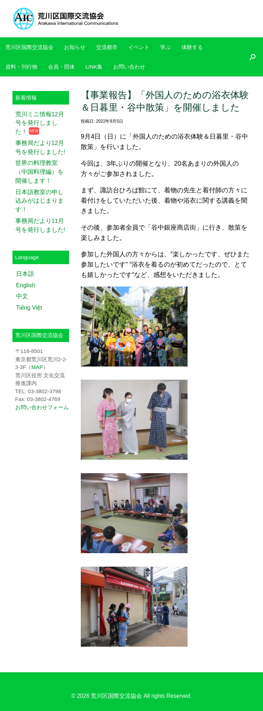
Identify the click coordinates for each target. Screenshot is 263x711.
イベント (138, 47)
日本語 (25, 274)
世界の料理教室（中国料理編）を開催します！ (39, 172)
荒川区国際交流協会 (29, 47)
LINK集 (93, 67)
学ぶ (165, 47)
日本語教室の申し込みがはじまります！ (39, 201)
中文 (22, 296)
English (25, 285)
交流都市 (106, 47)
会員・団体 (61, 67)
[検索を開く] (252, 56)
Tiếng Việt (29, 307)
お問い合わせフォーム (42, 407)
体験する (192, 47)
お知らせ (74, 47)
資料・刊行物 (21, 67)
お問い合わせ (129, 67)
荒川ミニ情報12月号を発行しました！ (39, 123)
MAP (37, 367)
